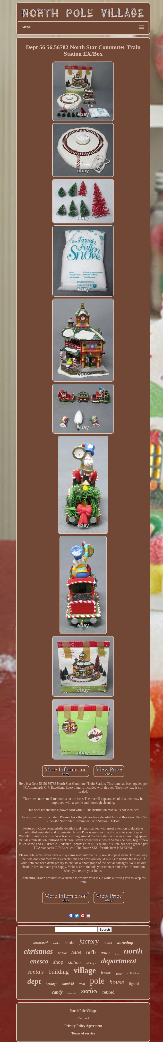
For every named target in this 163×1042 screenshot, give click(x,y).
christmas (38, 951)
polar (105, 952)
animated (40, 943)
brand (107, 943)
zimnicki (68, 984)
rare (76, 952)
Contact (83, 1018)
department (118, 960)
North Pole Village (83, 1011)
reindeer (72, 993)
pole (97, 981)
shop (58, 962)
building (59, 971)
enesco (39, 961)
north (133, 950)
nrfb (91, 952)
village (85, 970)
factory (89, 941)
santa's (35, 972)
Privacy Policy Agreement (83, 1026)
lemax (106, 973)
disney (119, 973)
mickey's (91, 963)
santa (70, 942)
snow (62, 953)
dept (34, 981)
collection (133, 973)
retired (109, 992)
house (116, 982)
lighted (134, 984)
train (82, 984)
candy (57, 992)
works (56, 943)
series (89, 991)
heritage (51, 984)
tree (117, 954)
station (74, 962)
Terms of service (83, 1033)
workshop (125, 942)
